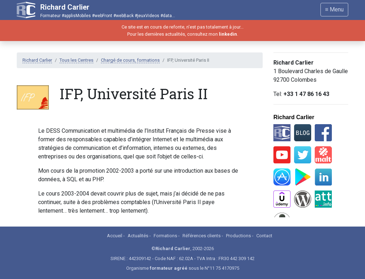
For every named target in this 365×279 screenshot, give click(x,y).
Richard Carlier (37, 60)
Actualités (138, 235)
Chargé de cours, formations (130, 60)
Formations (165, 235)
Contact (264, 235)
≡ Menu (334, 9)
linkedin (228, 34)
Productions (238, 235)
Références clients (201, 235)
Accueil (114, 235)
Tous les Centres (76, 60)
